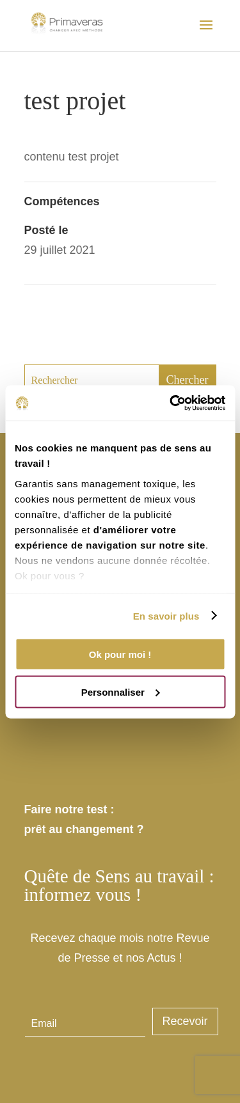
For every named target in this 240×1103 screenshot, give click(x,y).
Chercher (187, 379)
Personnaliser (120, 691)
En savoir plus (166, 615)
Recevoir (185, 1021)
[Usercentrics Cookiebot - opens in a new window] (170, 403)
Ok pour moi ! (120, 654)
